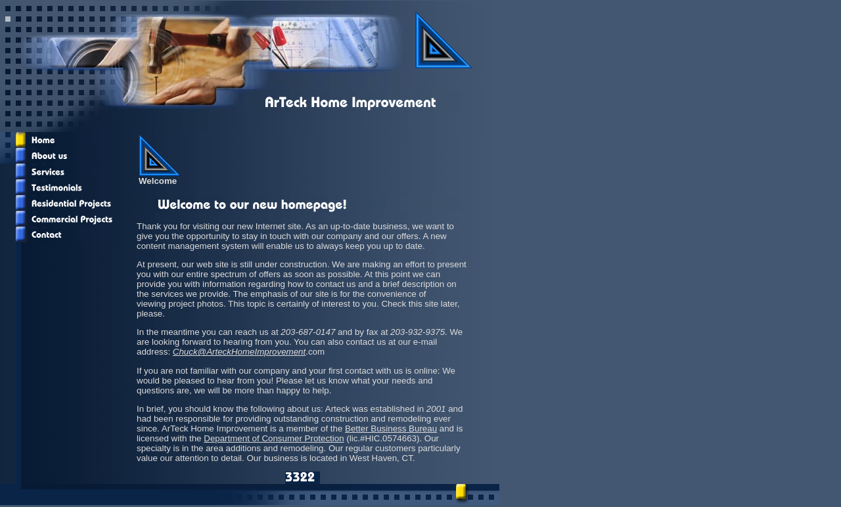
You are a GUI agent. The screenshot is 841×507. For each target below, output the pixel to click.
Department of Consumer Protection (274, 438)
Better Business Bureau (391, 428)
